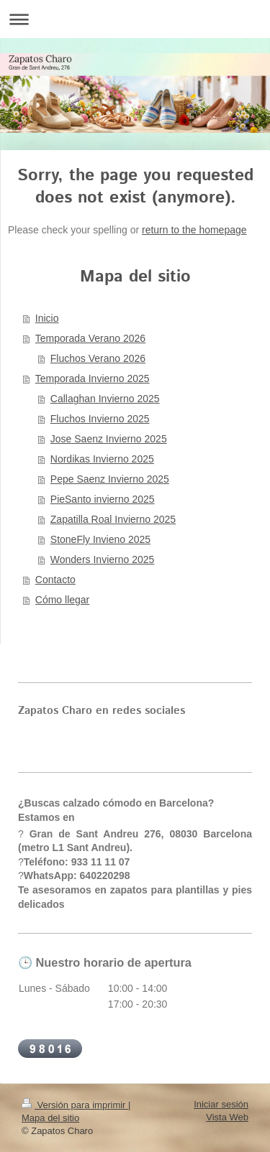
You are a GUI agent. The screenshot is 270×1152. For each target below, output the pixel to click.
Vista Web (227, 1117)
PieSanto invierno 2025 (102, 499)
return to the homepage (194, 230)
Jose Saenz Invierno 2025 (108, 439)
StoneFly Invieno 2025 (100, 539)
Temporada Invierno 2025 (92, 378)
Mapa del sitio (50, 1117)
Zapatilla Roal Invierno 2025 (113, 519)
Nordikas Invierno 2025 (102, 459)
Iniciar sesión (221, 1104)
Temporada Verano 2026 (90, 338)
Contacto (55, 579)
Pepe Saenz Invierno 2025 (109, 479)
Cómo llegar (62, 599)
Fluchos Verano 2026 (97, 358)
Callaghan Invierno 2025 (105, 398)
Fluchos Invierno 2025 (100, 418)
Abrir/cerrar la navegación (135, 19)
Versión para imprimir (75, 1105)
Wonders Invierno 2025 (102, 559)
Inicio (47, 318)
